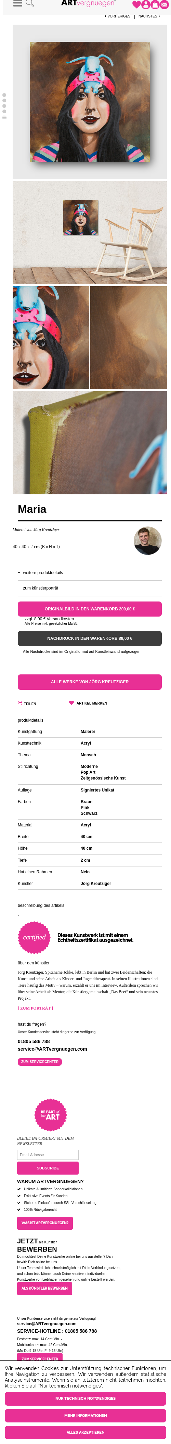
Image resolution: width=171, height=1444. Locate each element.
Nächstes (150, 16)
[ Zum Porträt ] (35, 1008)
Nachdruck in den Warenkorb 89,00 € (89, 638)
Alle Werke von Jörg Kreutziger (90, 682)
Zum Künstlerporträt (40, 588)
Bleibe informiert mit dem (45, 1138)
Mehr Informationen (85, 1416)
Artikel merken (92, 703)
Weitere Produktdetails (43, 572)
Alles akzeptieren (85, 1432)
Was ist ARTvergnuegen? (45, 1223)
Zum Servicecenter (39, 1062)
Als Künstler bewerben (45, 1288)
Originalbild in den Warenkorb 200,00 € (90, 609)
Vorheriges (118, 16)
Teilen (30, 704)
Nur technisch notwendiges (85, 1398)
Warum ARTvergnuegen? (50, 1181)
